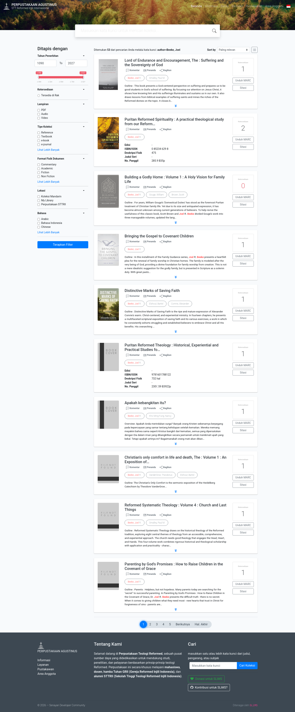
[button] (176, 106)
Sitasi (243, 87)
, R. (134, 78)
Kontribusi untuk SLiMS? (208, 687)
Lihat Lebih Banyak (48, 149)
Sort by (211, 49)
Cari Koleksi (247, 665)
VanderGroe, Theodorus (160, 475)
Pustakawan (254, 6)
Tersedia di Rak (50, 95)
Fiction (45, 172)
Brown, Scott (178, 194)
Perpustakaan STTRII (53, 204)
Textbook (46, 136)
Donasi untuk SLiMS (206, 679)
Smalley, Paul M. (157, 78)
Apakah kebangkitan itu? (145, 403)
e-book (45, 140)
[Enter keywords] (213, 665)
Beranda (196, 6)
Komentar (133, 70)
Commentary (48, 164)
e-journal (46, 144)
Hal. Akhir (201, 624)
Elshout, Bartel (156, 303)
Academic (47, 168)
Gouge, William (156, 194)
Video (44, 117)
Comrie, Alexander (180, 303)
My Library (47, 200)
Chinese (46, 226)
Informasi (211, 6)
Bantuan (237, 6)
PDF (43, 109)
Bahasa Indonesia (51, 222)
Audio (44, 113)
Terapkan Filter (63, 244)
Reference (47, 132)
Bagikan (165, 70)
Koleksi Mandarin (51, 196)
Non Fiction (48, 176)
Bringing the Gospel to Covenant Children (159, 236)
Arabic (45, 218)
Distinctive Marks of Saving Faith (152, 290)
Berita (225, 6)
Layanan (43, 665)
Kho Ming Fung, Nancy (160, 416)
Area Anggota (274, 6)
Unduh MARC (243, 80)
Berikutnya (183, 624)
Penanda (151, 70)
